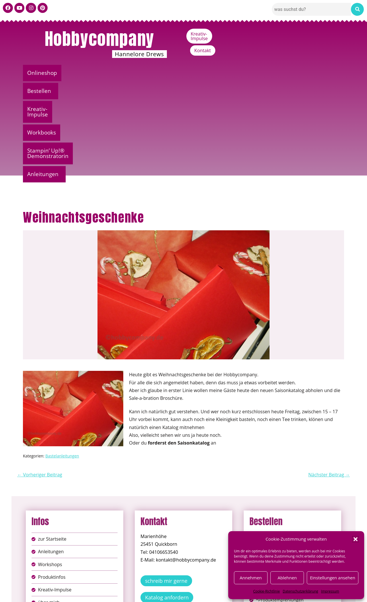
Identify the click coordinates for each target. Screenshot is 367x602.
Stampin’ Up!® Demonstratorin (250, 73)
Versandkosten (209, 593)
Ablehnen (287, 577)
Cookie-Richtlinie (266, 591)
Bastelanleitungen (62, 354)
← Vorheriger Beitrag (39, 373)
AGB (216, 587)
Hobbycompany (99, 38)
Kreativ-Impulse (294, 34)
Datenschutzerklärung (300, 591)
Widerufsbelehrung (163, 593)
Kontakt (331, 34)
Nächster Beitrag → (329, 373)
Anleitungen (319, 73)
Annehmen (251, 577)
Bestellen (84, 73)
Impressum (330, 591)
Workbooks (182, 73)
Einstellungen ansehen (332, 577)
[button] (355, 539)
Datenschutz (190, 587)
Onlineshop (44, 73)
